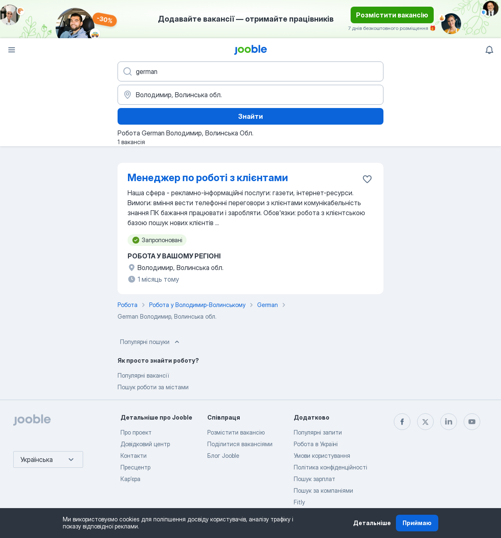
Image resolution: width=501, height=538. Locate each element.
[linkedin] (448, 421)
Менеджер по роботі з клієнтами (208, 178)
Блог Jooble (223, 455)
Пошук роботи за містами (153, 387)
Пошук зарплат (314, 478)
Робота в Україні (316, 443)
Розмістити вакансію (392, 15)
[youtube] (472, 421)
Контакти (133, 455)
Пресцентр (135, 467)
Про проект (136, 432)
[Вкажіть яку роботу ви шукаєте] (250, 71)
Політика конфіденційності (330, 467)
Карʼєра (130, 478)
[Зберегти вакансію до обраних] (367, 179)
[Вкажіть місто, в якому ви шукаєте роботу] (250, 95)
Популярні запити (318, 432)
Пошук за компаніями (323, 490)
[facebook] (402, 421)
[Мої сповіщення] (489, 49)
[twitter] (425, 421)
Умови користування (322, 455)
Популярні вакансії (143, 375)
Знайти (250, 116)
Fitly (299, 502)
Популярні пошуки (150, 342)
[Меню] (11, 50)
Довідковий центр (145, 443)
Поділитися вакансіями (240, 443)
